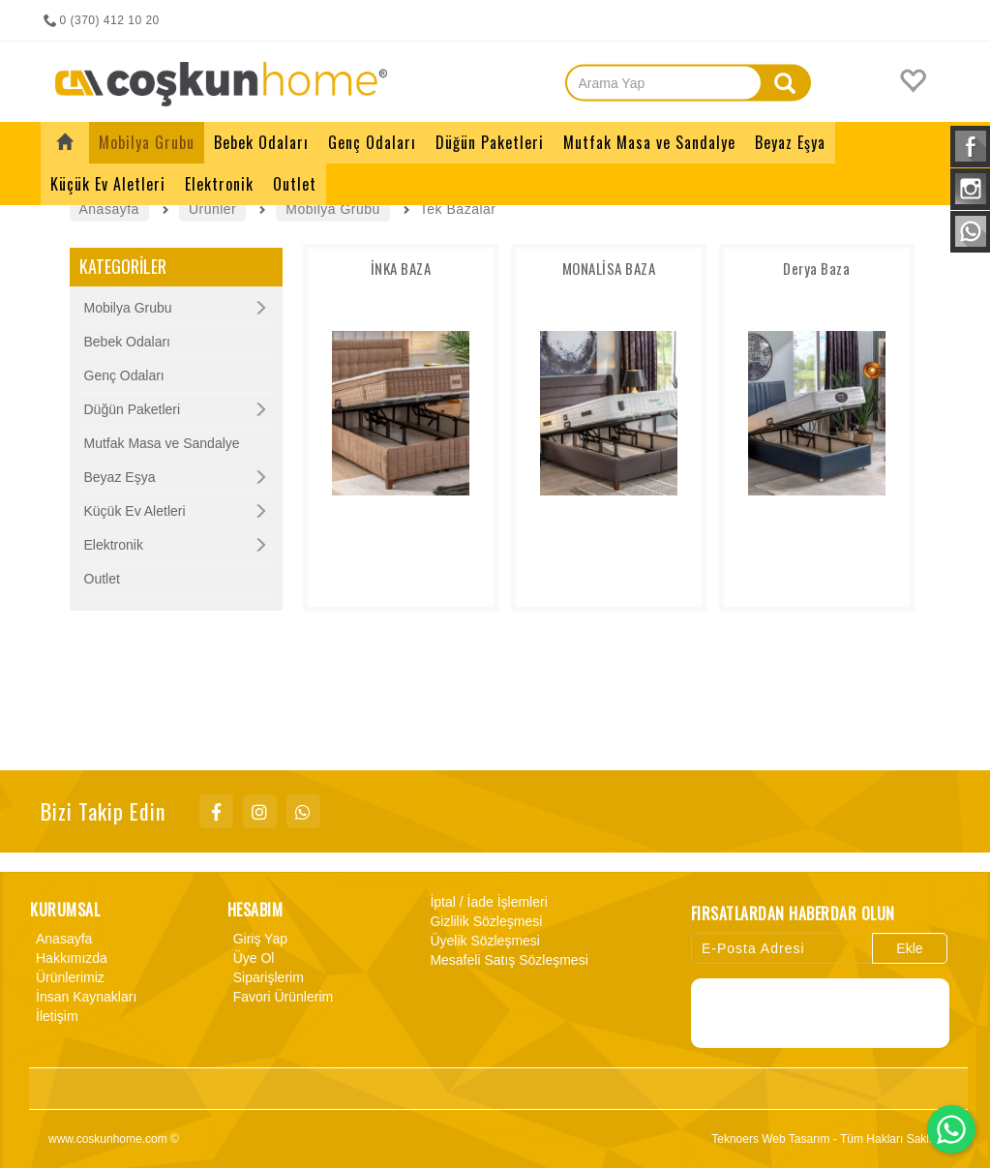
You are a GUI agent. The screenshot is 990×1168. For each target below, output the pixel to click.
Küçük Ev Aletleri (135, 511)
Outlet (102, 578)
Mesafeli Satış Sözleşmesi (505, 960)
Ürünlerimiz (67, 977)
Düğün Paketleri (132, 409)
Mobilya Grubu (128, 307)
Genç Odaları (124, 375)
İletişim (54, 1016)
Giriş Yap (257, 938)
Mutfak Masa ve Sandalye (162, 443)
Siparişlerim (265, 977)
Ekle (909, 948)
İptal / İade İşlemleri (485, 902)
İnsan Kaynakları (83, 996)
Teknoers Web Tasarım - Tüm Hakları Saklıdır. (829, 1139)
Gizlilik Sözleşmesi (483, 921)
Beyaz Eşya (120, 477)
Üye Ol (251, 958)
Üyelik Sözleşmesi (482, 940)
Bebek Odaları (127, 341)
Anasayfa (61, 938)
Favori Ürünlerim (280, 996)
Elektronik (113, 545)
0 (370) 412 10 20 (100, 20)
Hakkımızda (68, 958)
